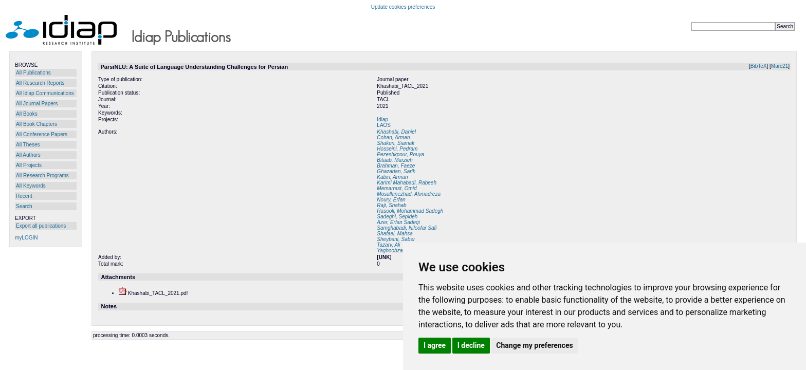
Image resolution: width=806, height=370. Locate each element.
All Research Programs (42, 175)
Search (24, 206)
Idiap (382, 119)
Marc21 (779, 66)
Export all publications (41, 226)
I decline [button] (471, 345)
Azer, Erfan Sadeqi (398, 222)
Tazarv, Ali (388, 245)
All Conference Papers (41, 134)
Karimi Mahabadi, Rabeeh (406, 183)
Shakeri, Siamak (395, 143)
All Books (27, 114)
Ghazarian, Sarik (396, 171)
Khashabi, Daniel (396, 132)
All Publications (33, 73)
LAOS (384, 125)
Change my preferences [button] (534, 345)
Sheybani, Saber (396, 239)
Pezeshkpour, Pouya (400, 154)
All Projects (29, 165)
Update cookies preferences (403, 7)
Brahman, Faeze (396, 166)
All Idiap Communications (45, 93)
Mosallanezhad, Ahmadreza (409, 194)
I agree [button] (435, 345)
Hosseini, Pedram (397, 149)
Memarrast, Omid (396, 188)
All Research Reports (40, 83)
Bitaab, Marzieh (394, 160)
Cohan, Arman (393, 137)
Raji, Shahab (391, 205)
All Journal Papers (37, 103)
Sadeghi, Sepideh (397, 216)
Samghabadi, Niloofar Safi (406, 228)
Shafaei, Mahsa (395, 233)
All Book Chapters (36, 124)
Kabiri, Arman (392, 177)
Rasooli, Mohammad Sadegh (410, 211)
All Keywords (31, 186)
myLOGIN (26, 237)
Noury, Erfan (391, 199)
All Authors (28, 155)
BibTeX (758, 66)
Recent (24, 196)
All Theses (28, 144)
